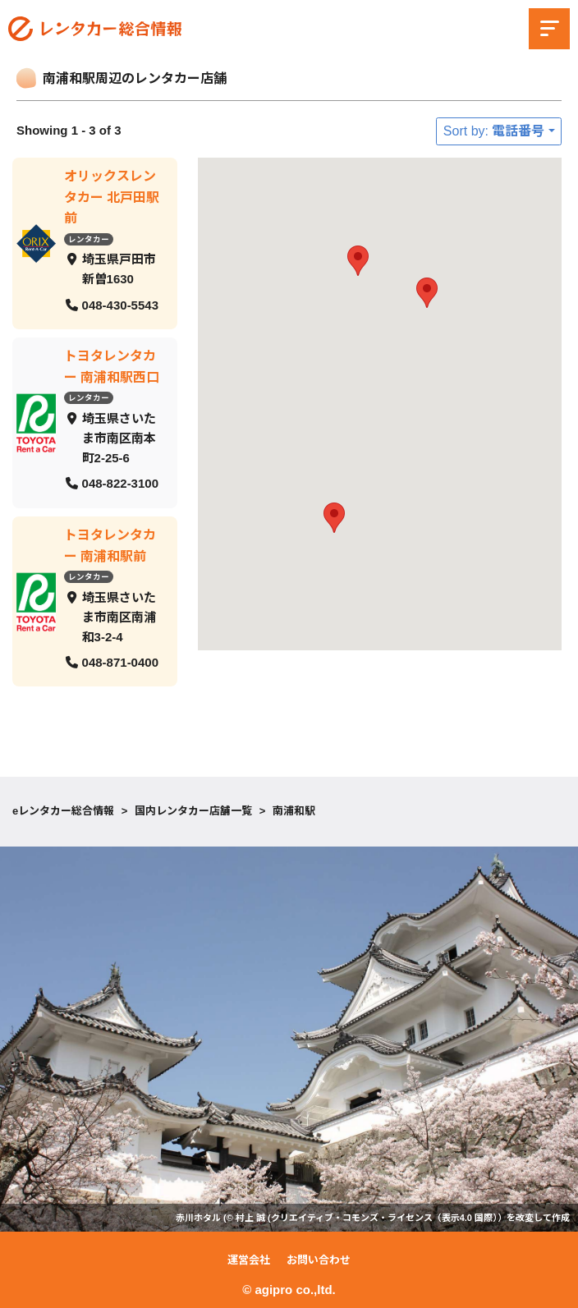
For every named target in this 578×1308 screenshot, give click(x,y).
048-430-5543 (120, 304)
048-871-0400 (120, 661)
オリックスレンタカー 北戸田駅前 (111, 197)
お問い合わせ (319, 1260)
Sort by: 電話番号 (494, 131)
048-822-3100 (120, 483)
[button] (334, 518)
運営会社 (248, 1260)
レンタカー (88, 238)
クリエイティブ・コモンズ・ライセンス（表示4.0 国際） (384, 1218)
